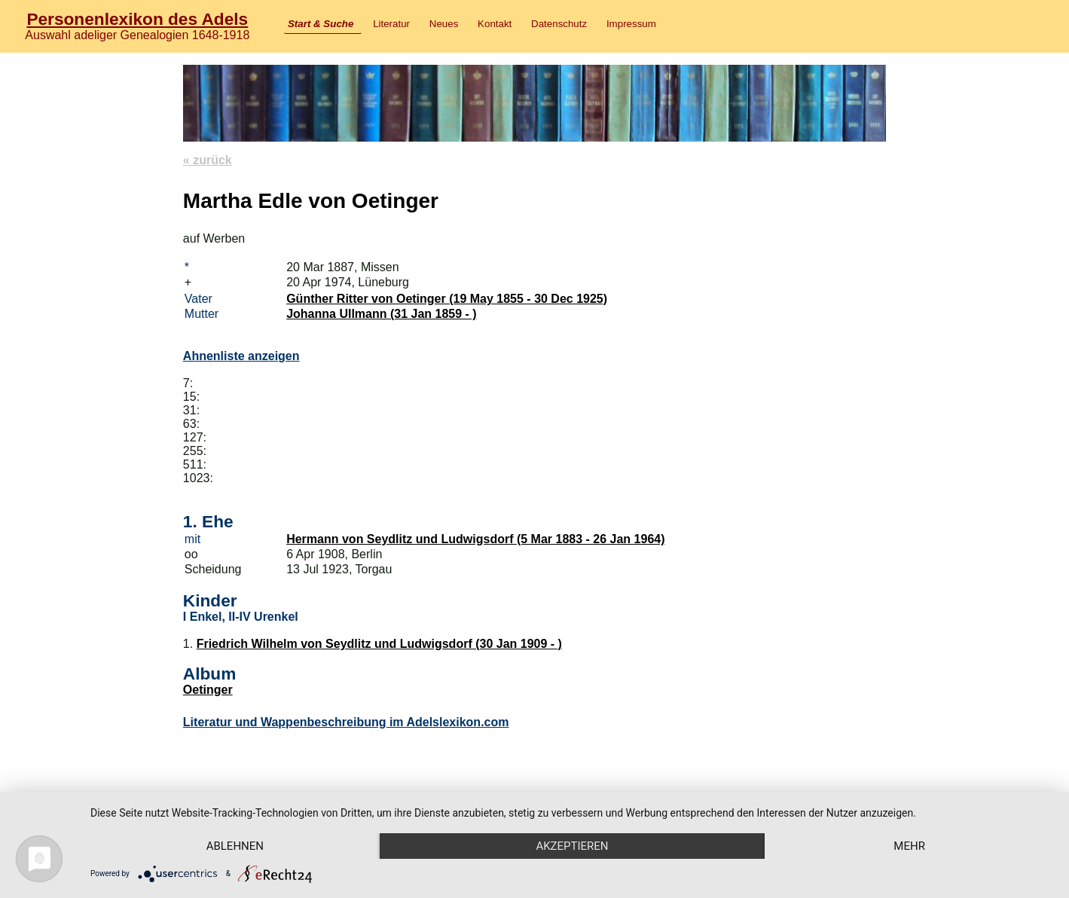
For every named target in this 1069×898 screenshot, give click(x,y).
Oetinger (208, 689)
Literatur (391, 23)
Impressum (631, 23)
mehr (909, 846)
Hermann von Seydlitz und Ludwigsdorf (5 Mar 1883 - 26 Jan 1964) (475, 539)
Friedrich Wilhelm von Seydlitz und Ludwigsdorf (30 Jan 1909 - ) (379, 643)
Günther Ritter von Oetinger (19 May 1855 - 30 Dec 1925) (446, 298)
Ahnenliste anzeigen (241, 356)
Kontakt (495, 23)
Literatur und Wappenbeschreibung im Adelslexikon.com (346, 722)
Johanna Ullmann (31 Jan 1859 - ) (381, 313)
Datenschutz (559, 23)
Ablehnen (235, 846)
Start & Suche (320, 23)
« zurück (207, 160)
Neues (444, 23)
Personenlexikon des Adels (137, 19)
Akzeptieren (572, 846)
